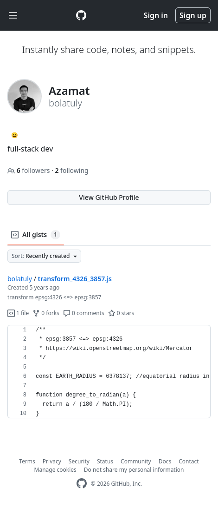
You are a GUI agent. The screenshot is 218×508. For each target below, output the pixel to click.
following (71, 170)
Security (79, 461)
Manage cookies (55, 470)
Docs (165, 461)
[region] (109, 371)
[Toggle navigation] (13, 15)
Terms (27, 461)
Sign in (156, 15)
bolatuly (19, 278)
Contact (189, 461)
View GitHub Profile (109, 197)
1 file (18, 313)
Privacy (52, 461)
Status (105, 461)
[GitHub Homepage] (81, 483)
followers (29, 170)
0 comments (83, 313)
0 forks (45, 313)
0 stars (121, 313)
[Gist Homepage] (81, 15)
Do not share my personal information (134, 470)
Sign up (193, 15)
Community (136, 461)
